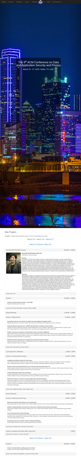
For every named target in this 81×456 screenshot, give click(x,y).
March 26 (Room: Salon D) (40, 438)
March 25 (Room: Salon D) (40, 244)
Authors (27, 2)
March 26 (40, 239)
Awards (48, 2)
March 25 (31, 239)
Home (4, 2)
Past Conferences (57, 2)
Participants (35, 2)
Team (42, 2)
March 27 (50, 239)
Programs (11, 2)
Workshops (19, 2)
